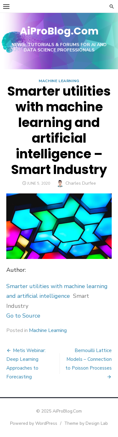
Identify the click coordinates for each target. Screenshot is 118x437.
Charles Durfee (80, 183)
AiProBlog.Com (59, 31)
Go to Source (23, 315)
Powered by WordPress (33, 423)
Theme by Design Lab (86, 423)
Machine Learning (59, 80)
